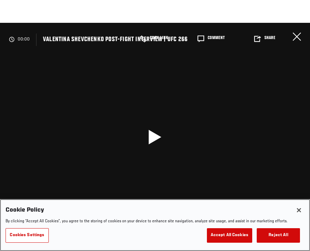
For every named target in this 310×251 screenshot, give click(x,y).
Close (297, 36)
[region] (155, 225)
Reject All (278, 235)
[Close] (299, 210)
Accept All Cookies (229, 235)
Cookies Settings (27, 235)
